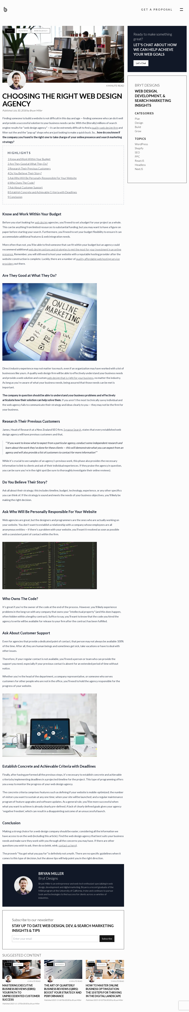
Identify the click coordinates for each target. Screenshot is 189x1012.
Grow (138, 131)
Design (139, 122)
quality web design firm (105, 127)
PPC (137, 156)
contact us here (67, 845)
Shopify (139, 148)
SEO (137, 152)
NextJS (139, 169)
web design (41, 222)
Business (23, 31)
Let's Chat (141, 63)
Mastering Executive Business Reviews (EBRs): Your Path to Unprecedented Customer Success (21, 992)
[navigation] (181, 9)
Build (138, 127)
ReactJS (139, 160)
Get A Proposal (157, 9)
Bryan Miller (36, 110)
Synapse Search (72, 429)
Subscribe (107, 938)
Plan (9, 31)
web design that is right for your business (70, 377)
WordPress (141, 144)
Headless (140, 164)
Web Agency (41, 31)
